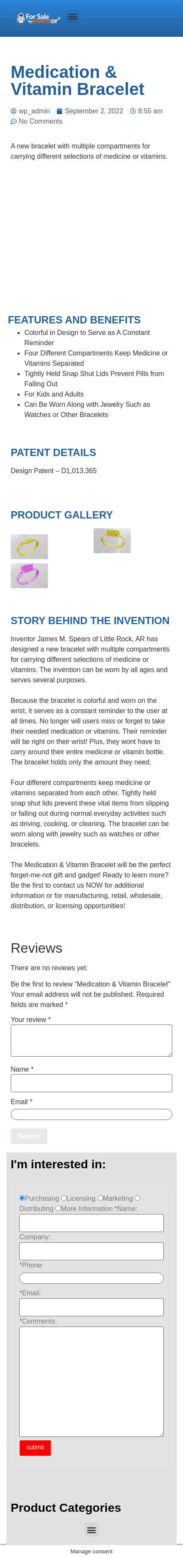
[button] (72, 16)
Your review (31, 1019)
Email (21, 1102)
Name (22, 1069)
